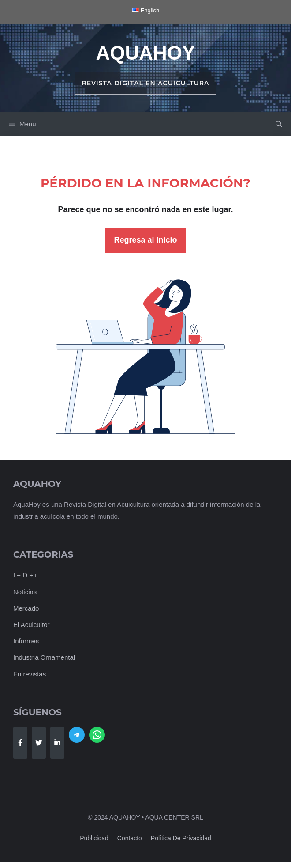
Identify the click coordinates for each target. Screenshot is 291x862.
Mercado (26, 608)
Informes (26, 641)
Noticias (25, 592)
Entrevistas (29, 674)
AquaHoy (145, 53)
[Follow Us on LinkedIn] (57, 743)
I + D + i (25, 575)
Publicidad (94, 838)
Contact (127, 838)
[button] (279, 124)
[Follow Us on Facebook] (20, 743)
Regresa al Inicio (145, 239)
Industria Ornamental (44, 657)
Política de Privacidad (181, 838)
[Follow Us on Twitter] (39, 743)
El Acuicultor (31, 624)
